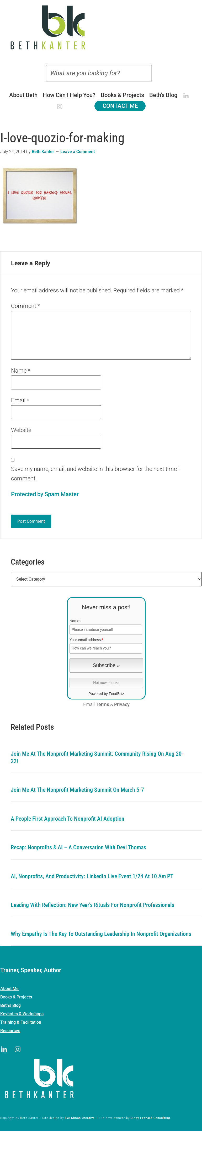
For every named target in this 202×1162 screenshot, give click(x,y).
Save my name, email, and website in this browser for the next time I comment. (95, 474)
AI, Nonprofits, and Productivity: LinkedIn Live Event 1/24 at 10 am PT (92, 876)
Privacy (122, 704)
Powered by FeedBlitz (106, 694)
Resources (10, 1030)
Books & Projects (16, 996)
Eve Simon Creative (80, 1118)
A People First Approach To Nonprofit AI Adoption (67, 818)
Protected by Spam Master (45, 494)
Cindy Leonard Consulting (150, 1118)
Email (20, 400)
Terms (102, 704)
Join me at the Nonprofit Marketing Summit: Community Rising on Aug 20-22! (97, 757)
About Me (9, 988)
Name (20, 370)
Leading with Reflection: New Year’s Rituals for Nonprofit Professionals (92, 905)
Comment (25, 306)
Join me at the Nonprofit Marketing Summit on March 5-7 (77, 789)
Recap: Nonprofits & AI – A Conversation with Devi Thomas (78, 847)
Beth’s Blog (10, 1005)
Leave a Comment (77, 151)
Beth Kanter (101, 27)
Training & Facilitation (20, 1022)
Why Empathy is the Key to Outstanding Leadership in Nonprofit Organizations (101, 934)
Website (21, 430)
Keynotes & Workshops (22, 1013)
